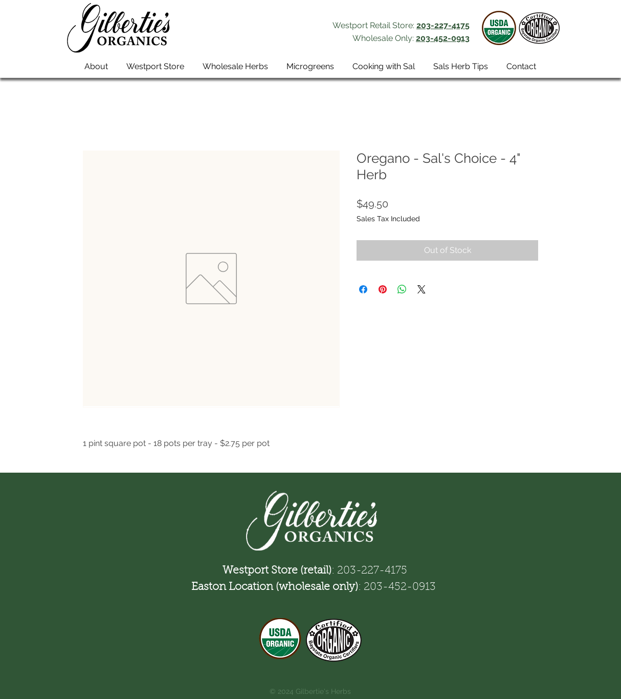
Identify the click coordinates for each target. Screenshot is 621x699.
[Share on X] (421, 289)
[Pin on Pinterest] (382, 289)
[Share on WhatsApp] (402, 289)
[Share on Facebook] (363, 289)
